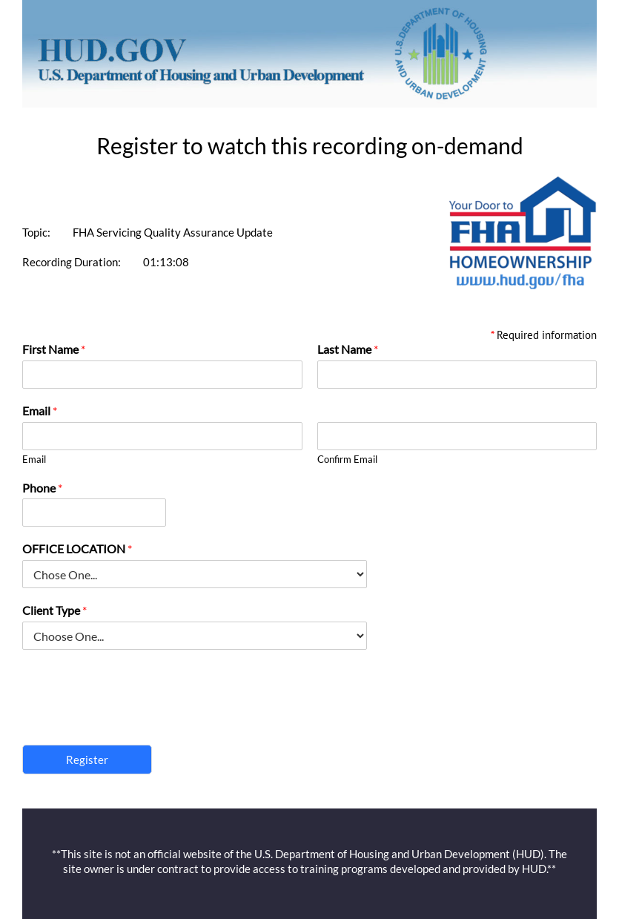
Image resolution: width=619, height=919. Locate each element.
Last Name (347, 349)
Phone (42, 488)
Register (87, 759)
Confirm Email (347, 459)
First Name (53, 349)
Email (39, 410)
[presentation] (135, 720)
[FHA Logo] (522, 181)
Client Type (54, 610)
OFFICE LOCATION (77, 548)
